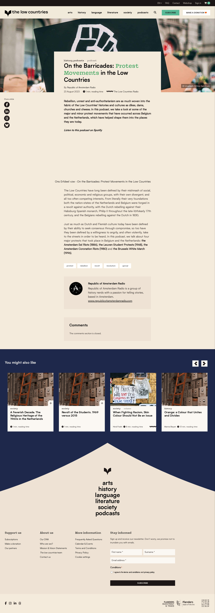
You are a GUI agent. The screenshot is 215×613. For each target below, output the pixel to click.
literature (107, 500)
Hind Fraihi (117, 426)
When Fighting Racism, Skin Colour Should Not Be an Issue (132, 413)
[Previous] (195, 363)
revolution (111, 266)
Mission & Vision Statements (53, 548)
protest (70, 266)
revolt (97, 266)
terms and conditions (132, 573)
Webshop (187, 3)
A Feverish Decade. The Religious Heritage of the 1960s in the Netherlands (26, 415)
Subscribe (170, 12)
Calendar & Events (84, 543)
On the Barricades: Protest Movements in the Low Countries (114, 181)
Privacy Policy (82, 552)
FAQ (167, 3)
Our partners (11, 548)
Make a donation (196, 12)
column (127, 409)
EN (159, 3)
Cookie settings (82, 557)
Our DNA (44, 539)
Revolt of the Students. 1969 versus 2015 (80, 413)
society (107, 506)
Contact (176, 3)
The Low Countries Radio (126, 91)
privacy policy (149, 573)
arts (107, 482)
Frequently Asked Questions (88, 539)
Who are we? (46, 543)
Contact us (45, 557)
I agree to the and (134, 573)
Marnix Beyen (170, 426)
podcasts (107, 513)
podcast (92, 61)
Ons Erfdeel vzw (65, 181)
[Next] (204, 363)
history (107, 488)
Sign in (198, 3)
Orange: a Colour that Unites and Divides (183, 413)
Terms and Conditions (85, 548)
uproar (125, 266)
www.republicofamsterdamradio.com (110, 300)
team (51, 552)
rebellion (84, 266)
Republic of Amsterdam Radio (81, 87)
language (107, 494)
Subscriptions (11, 539)
